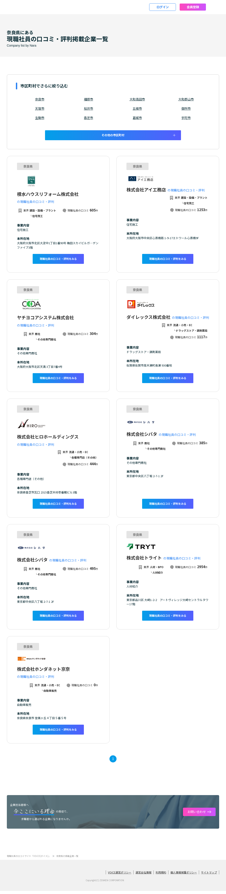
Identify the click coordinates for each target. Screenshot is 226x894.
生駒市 (39, 117)
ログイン (162, 7)
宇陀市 (186, 117)
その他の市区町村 (113, 135)
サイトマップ (209, 875)
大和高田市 (137, 99)
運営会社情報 (143, 875)
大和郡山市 (186, 99)
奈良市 (39, 99)
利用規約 (161, 875)
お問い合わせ (196, 814)
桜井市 (88, 108)
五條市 (137, 108)
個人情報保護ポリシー (183, 875)
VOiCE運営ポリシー (119, 875)
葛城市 (137, 117)
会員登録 (193, 7)
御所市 (186, 108)
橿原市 (88, 99)
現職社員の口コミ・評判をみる (58, 259)
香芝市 (88, 117)
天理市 (39, 108)
